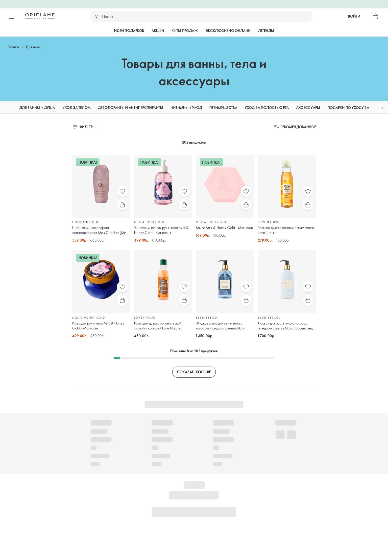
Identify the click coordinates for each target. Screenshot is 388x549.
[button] (382, 107)
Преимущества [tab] (223, 107)
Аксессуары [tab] (308, 107)
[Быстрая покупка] (122, 204)
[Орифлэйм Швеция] (40, 16)
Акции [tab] (157, 30)
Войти (354, 16)
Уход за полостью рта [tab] (267, 107)
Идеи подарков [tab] (129, 30)
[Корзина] (375, 16)
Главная (13, 47)
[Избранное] (122, 191)
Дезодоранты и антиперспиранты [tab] (130, 107)
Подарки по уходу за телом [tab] (354, 107)
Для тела (33, 47)
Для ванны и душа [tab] (37, 107)
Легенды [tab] (266, 30)
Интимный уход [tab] (186, 107)
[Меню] (11, 16)
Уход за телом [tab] (76, 107)
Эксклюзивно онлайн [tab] (228, 30)
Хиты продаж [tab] (184, 30)
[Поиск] (207, 16)
